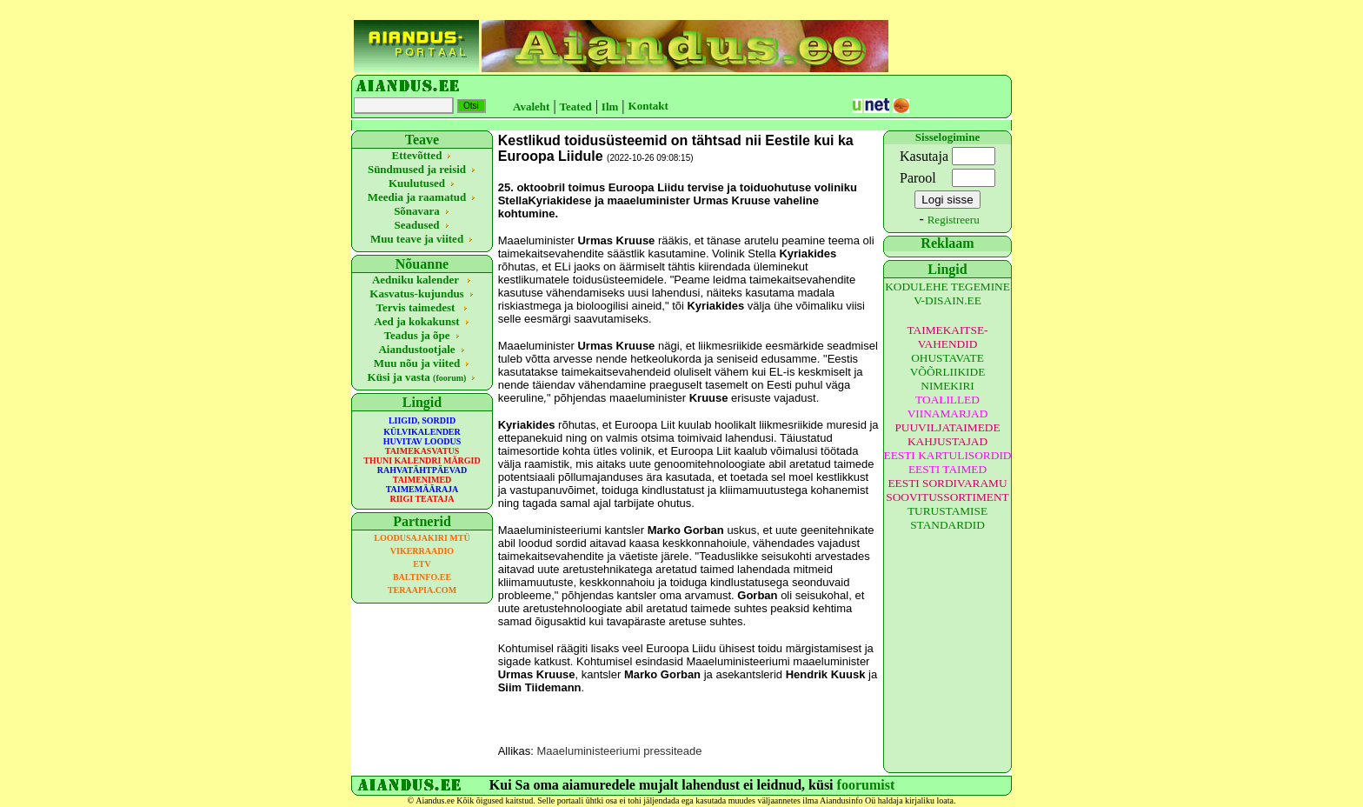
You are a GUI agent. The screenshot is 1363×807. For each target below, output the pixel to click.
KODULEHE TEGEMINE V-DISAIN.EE (947, 293)
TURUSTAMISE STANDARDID (947, 517)
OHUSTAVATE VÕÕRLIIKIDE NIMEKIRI (948, 371)
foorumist (866, 784)
